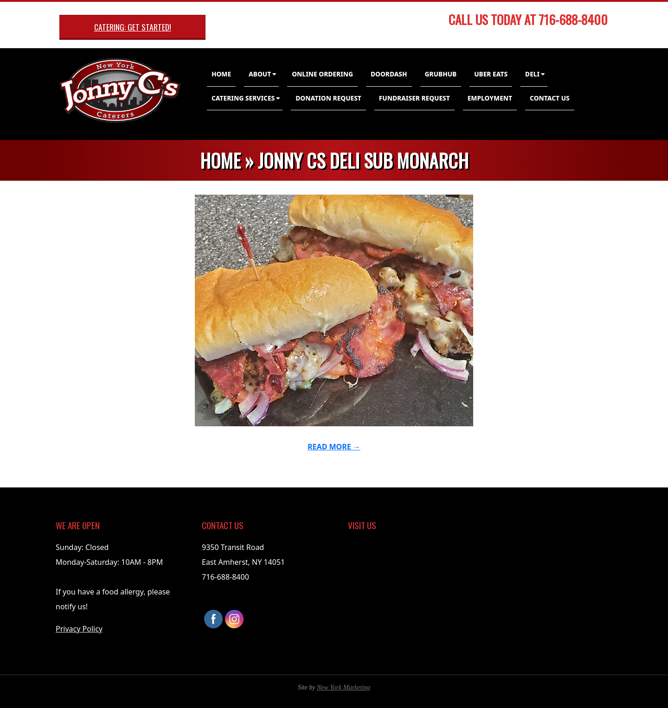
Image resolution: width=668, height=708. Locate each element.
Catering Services (243, 98)
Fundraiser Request (414, 98)
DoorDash (389, 74)
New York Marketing (343, 687)
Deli (532, 74)
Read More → (334, 447)
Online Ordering (322, 74)
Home (221, 74)
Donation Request (328, 98)
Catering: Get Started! (132, 27)
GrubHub (441, 74)
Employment (490, 98)
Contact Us (550, 98)
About (260, 74)
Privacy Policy (79, 629)
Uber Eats (490, 74)
